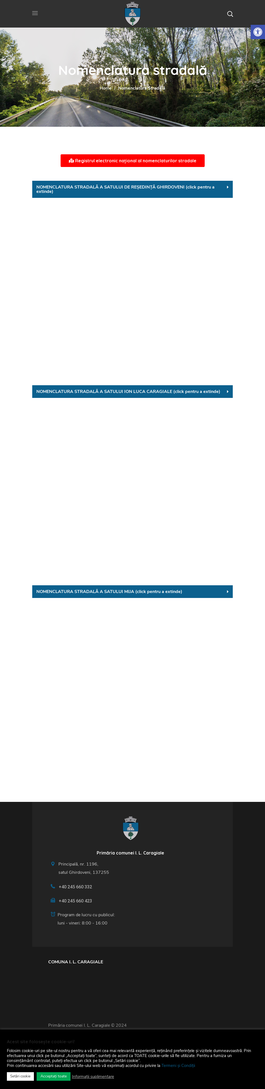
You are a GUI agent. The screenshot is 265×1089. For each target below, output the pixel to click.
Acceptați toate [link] (53, 1076)
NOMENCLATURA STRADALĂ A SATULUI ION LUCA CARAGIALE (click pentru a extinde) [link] (128, 392)
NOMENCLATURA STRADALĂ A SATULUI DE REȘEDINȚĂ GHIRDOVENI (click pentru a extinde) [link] (125, 189)
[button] (230, 14)
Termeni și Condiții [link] (178, 1065)
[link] (258, 32)
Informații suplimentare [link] (93, 1076)
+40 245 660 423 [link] (75, 901)
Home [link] (106, 88)
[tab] (132, 189)
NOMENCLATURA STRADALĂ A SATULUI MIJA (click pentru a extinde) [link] (109, 592)
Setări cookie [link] (20, 1076)
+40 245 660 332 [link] (75, 886)
